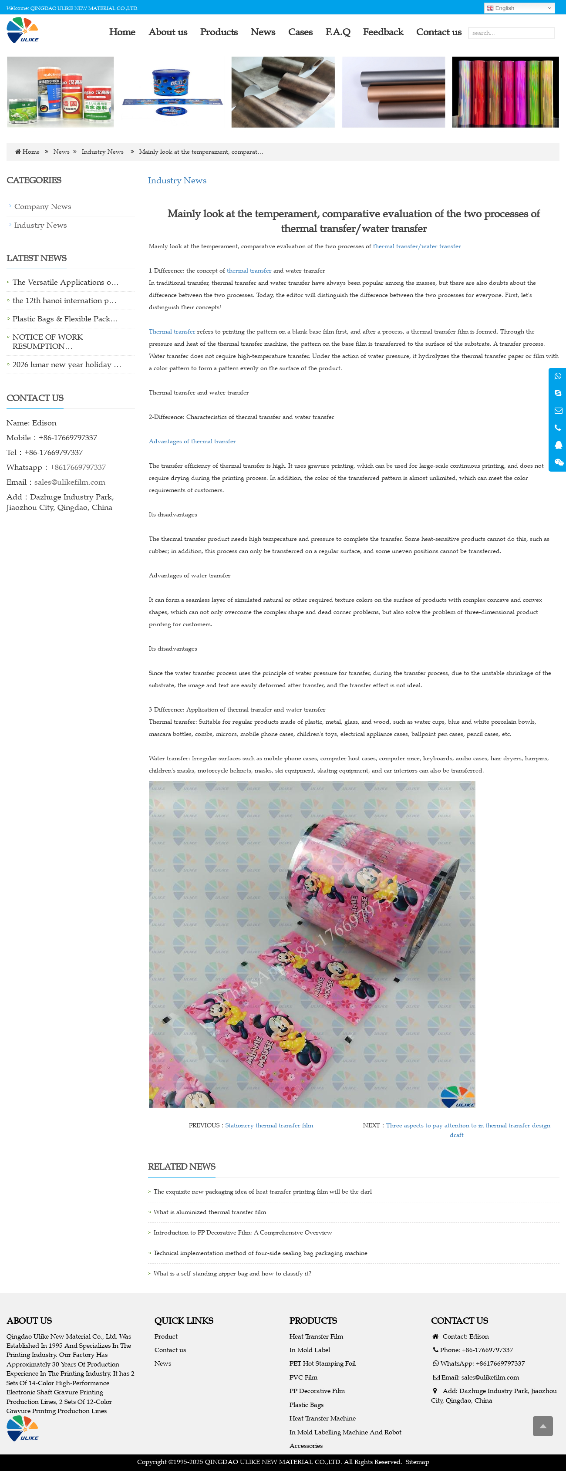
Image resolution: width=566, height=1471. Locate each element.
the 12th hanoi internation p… (65, 300)
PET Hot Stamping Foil (323, 1363)
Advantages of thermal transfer (192, 441)
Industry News (103, 151)
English (500, 8)
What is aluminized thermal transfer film (210, 1212)
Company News (42, 206)
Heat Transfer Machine (323, 1418)
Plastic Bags (306, 1404)
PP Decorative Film (317, 1391)
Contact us (170, 1350)
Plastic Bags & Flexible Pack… (65, 319)
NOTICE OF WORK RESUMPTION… (48, 341)
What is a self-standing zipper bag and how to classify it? (232, 1273)
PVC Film (303, 1377)
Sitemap (417, 1462)
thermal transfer (248, 270)
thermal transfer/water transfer (416, 246)
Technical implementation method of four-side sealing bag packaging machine (260, 1253)
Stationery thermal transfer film (269, 1125)
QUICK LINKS (184, 1320)
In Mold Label (310, 1350)
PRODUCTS (313, 1320)
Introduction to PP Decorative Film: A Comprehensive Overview (243, 1232)
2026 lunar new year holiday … (67, 364)
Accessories (306, 1445)
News (62, 151)
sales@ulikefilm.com (69, 482)
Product (166, 1336)
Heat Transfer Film (316, 1336)
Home (31, 151)
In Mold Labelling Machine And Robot (345, 1432)
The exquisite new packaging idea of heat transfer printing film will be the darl (263, 1191)
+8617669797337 (78, 467)
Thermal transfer (173, 331)
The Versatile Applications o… (66, 282)
